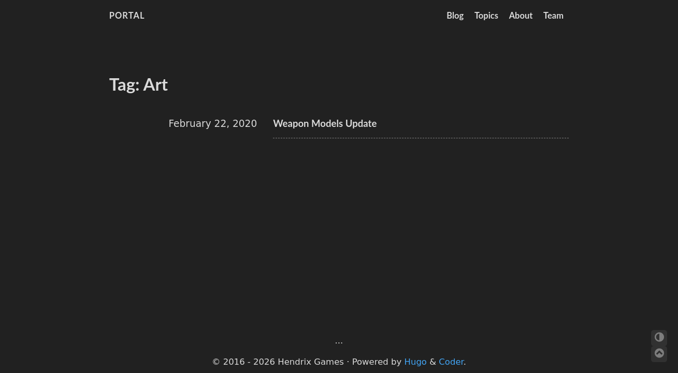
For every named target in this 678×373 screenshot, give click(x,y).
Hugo (416, 362)
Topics (486, 15)
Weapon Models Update (325, 123)
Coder (451, 362)
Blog (455, 15)
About (521, 15)
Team (553, 15)
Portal (127, 15)
